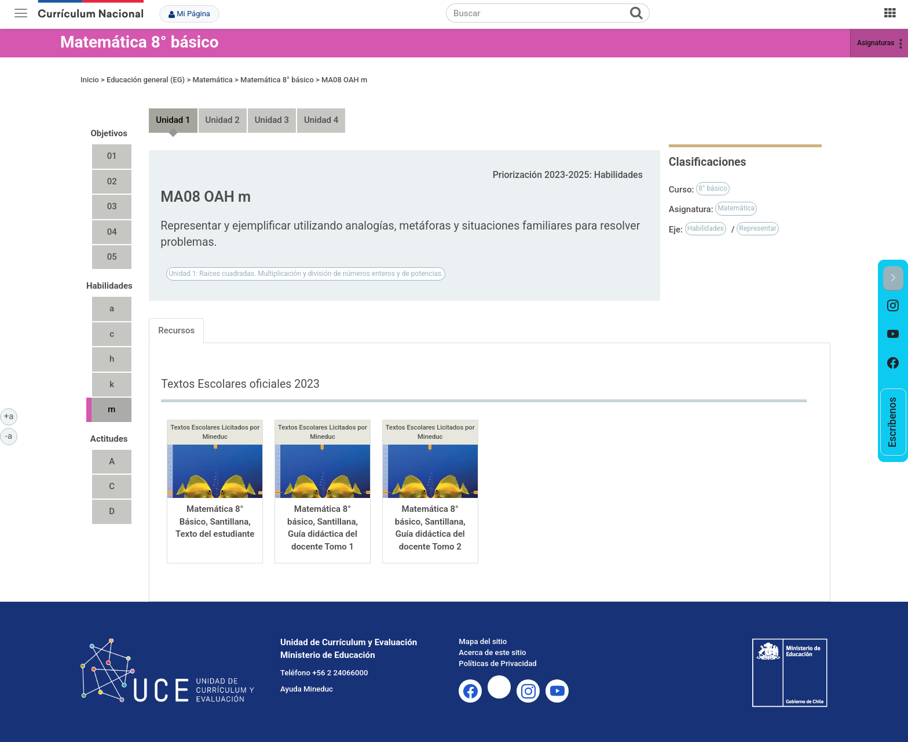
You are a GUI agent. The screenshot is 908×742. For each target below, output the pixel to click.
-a (11, 435)
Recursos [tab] (176, 330)
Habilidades (705, 228)
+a (10, 415)
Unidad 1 (173, 120)
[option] (893, 305)
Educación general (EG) (146, 79)
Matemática (212, 79)
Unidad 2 (223, 120)
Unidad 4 (321, 120)
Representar (758, 228)
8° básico (712, 188)
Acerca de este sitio (492, 652)
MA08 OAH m (344, 79)
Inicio (89, 79)
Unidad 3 (272, 120)
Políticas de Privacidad (497, 663)
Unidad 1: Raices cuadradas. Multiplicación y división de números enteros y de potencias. (306, 274)
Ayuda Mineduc (306, 689)
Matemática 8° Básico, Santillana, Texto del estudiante (215, 521)
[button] (893, 278)
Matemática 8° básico (139, 42)
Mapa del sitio (483, 641)
